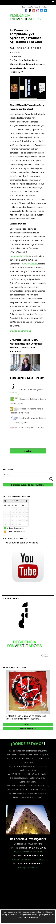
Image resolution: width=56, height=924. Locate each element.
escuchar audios (28, 728)
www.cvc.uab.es (29, 263)
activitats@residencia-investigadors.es (28, 859)
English (44, 7)
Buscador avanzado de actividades (27, 485)
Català (24, 7)
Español (30, 7)
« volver (28, 451)
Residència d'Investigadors (31, 389)
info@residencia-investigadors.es (28, 851)
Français (37, 7)
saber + (27, 724)
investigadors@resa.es (28, 867)
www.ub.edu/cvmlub (19, 256)
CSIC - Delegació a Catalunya (32, 427)
